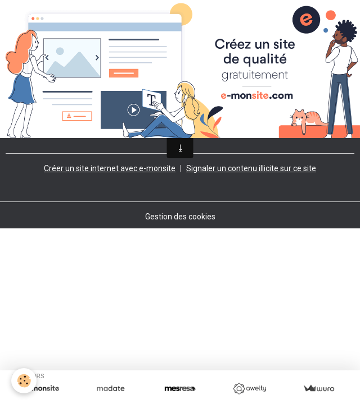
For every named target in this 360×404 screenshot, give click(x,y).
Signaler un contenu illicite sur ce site (251, 168)
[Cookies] (24, 380)
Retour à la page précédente (56, 122)
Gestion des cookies (180, 216)
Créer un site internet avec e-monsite (110, 168)
